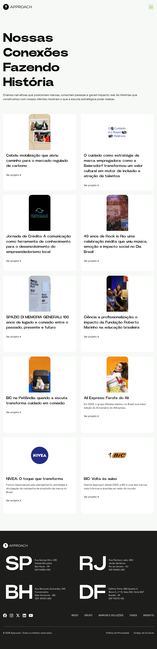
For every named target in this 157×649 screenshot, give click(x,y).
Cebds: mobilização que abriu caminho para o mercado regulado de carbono (37, 161)
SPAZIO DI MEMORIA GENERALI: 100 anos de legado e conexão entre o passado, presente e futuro (37, 322)
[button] (151, 7)
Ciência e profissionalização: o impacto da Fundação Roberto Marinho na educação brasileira (112, 322)
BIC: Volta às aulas (100, 479)
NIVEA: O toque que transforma (34, 479)
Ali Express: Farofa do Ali (106, 398)
